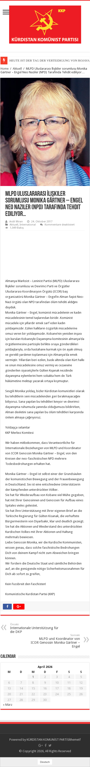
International (28, 224)
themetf (75, 739)
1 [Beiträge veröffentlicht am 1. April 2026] (33, 677)
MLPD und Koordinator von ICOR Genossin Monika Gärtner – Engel (55, 641)
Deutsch (45, 762)
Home (4, 68)
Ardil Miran (16, 221)
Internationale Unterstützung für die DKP (34, 628)
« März (7, 704)
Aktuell (17, 68)
